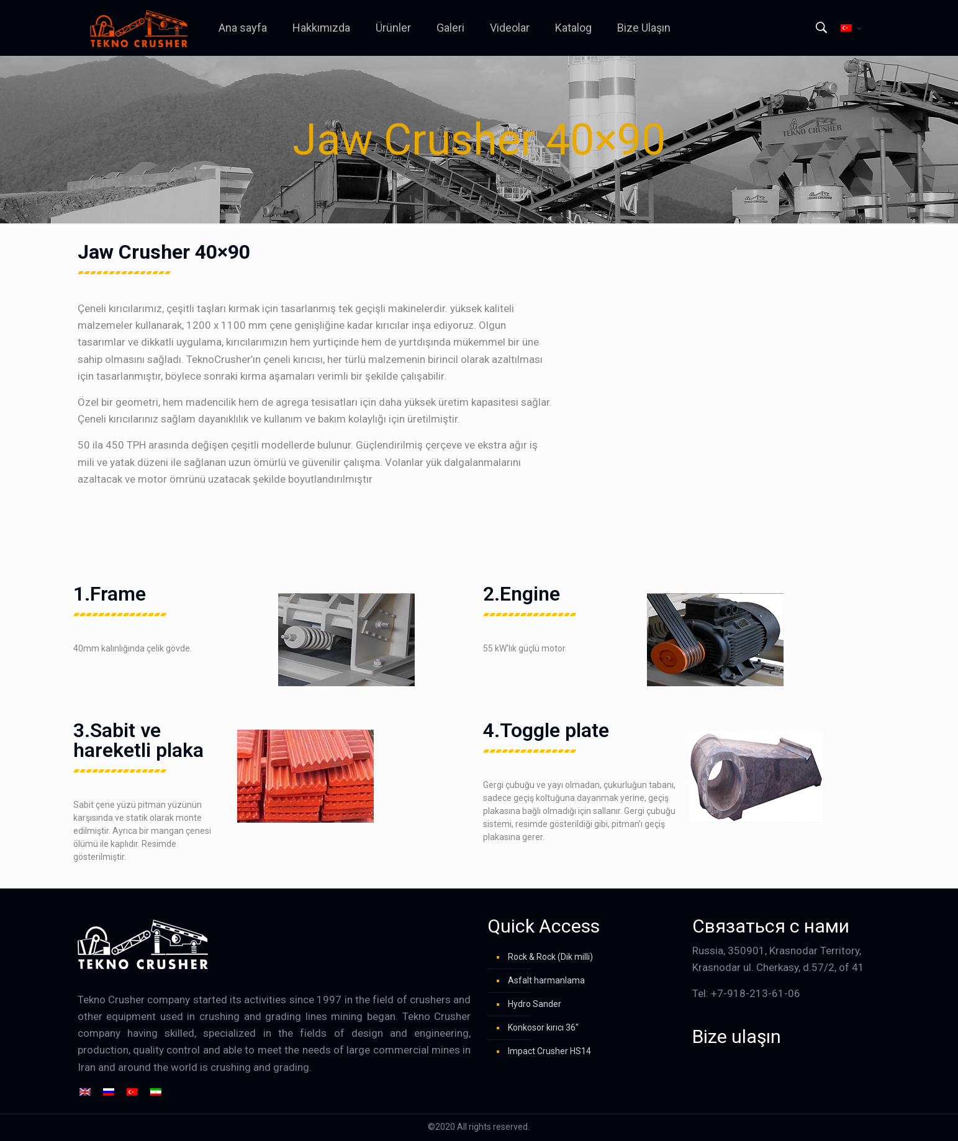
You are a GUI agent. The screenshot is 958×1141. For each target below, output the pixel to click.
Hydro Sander (534, 1004)
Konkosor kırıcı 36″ (543, 1027)
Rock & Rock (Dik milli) (550, 957)
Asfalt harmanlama (546, 980)
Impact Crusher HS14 (549, 1051)
